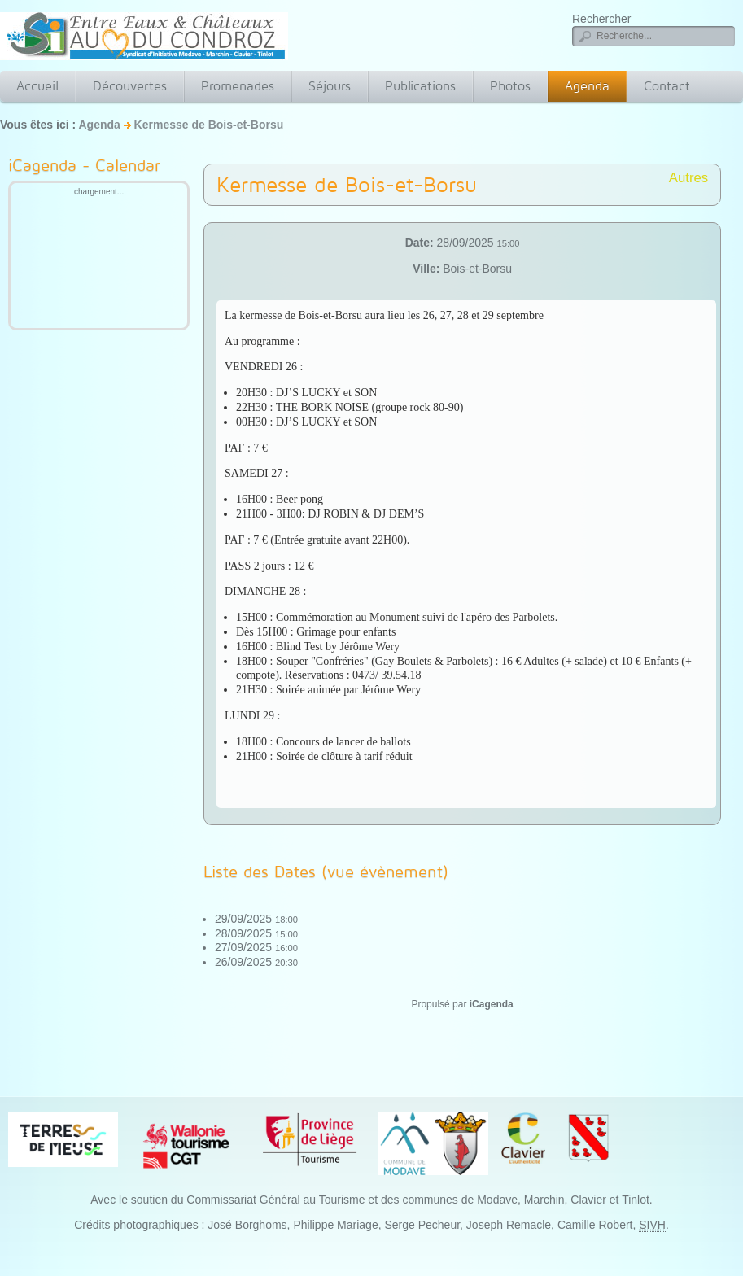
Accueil (37, 86)
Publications (420, 86)
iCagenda (492, 1004)
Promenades (237, 86)
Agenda (587, 86)
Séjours (329, 86)
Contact (667, 86)
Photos (510, 86)
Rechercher (601, 18)
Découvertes (130, 86)
